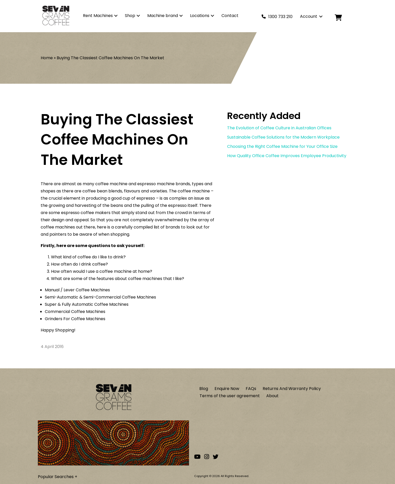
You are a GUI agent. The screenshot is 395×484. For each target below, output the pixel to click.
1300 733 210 (280, 17)
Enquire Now (226, 389)
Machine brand (162, 16)
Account (308, 16)
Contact (229, 16)
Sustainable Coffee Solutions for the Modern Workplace (283, 137)
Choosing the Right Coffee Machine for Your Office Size (282, 146)
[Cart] (342, 17)
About (272, 396)
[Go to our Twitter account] (215, 457)
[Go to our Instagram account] (206, 457)
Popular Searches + (57, 477)
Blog (203, 389)
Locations (199, 16)
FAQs (251, 389)
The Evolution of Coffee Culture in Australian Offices (279, 128)
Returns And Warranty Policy (292, 389)
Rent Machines (98, 16)
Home (47, 58)
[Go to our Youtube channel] (197, 457)
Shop (130, 16)
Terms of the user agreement (230, 396)
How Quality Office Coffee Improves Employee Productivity (286, 156)
